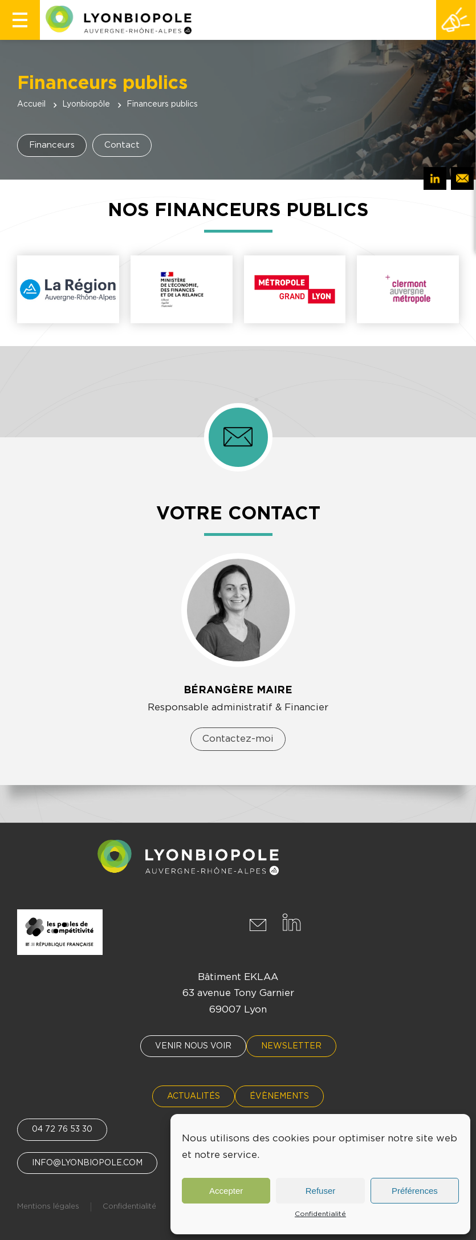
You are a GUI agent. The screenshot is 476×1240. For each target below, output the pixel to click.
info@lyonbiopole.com (87, 1163)
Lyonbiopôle (86, 104)
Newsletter (291, 1046)
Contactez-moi (238, 738)
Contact (122, 145)
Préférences (415, 1191)
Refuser (321, 1191)
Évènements (279, 1096)
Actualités (193, 1096)
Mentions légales (48, 1206)
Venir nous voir (193, 1046)
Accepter (226, 1191)
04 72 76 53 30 (62, 1129)
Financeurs (52, 145)
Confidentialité (320, 1213)
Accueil (31, 104)
